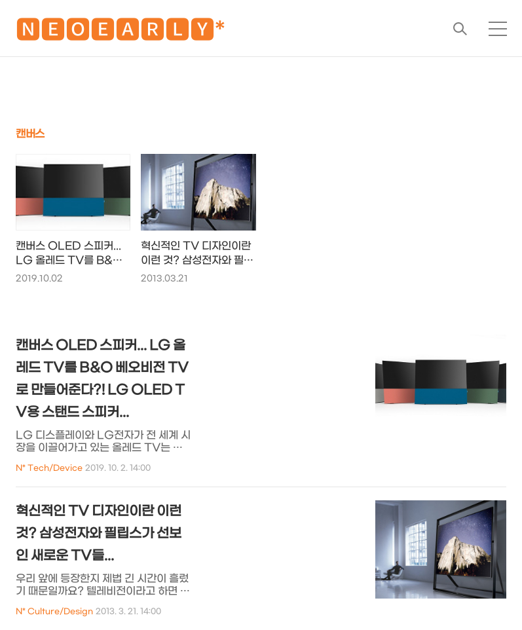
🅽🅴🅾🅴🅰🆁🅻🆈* (120, 32)
